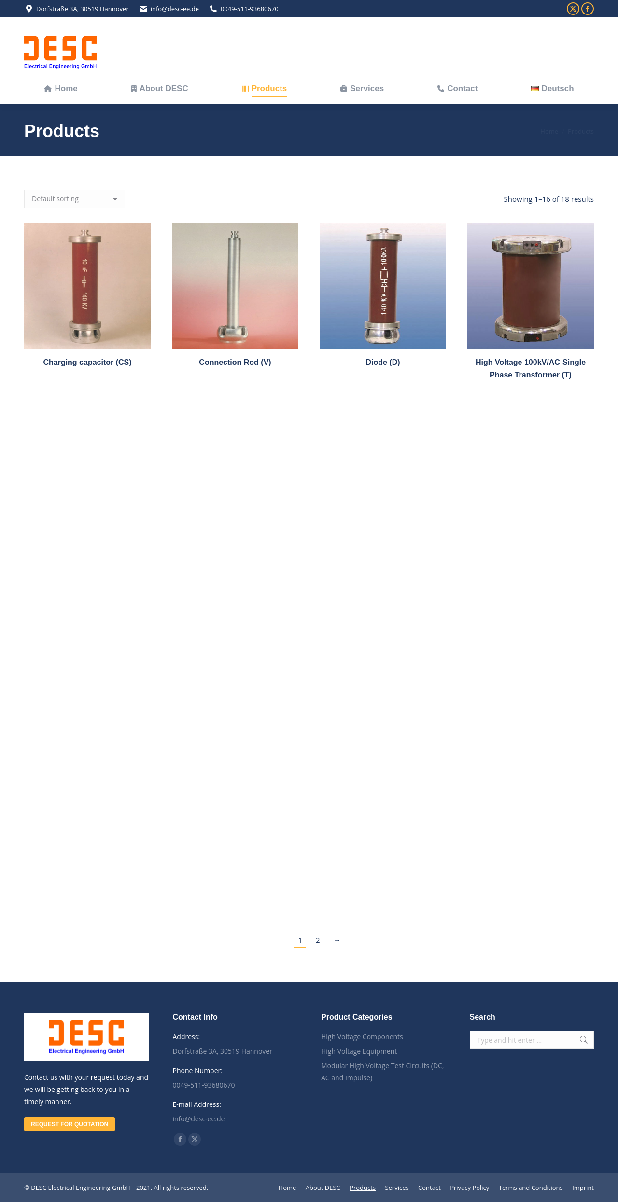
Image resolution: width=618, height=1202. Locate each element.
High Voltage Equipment (359, 1051)
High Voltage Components (362, 1036)
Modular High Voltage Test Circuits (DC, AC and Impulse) (382, 1071)
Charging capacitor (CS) (87, 362)
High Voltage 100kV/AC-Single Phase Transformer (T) (531, 392)
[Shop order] (74, 199)
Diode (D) (382, 367)
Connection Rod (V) (235, 362)
